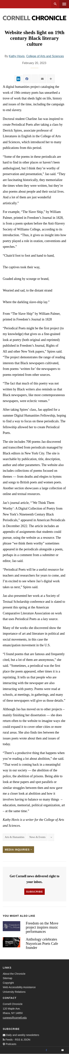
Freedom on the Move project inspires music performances (42, 927)
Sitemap (7, 978)
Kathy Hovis (16, 56)
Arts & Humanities (14, 837)
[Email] (62, 1050)
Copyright (8, 982)
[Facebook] (46, 1050)
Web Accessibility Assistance (19, 987)
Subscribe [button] (34, 891)
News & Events (37, 837)
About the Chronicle (14, 973)
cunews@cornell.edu (15, 1017)
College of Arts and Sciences (45, 56)
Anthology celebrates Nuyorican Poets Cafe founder (42, 943)
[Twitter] (54, 1050)
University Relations (14, 991)
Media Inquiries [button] (18, 849)
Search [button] (55, 4)
